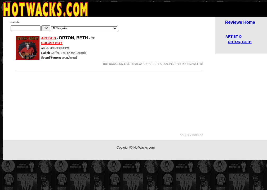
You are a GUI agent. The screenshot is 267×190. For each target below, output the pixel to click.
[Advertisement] (109, 99)
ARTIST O (48, 38)
